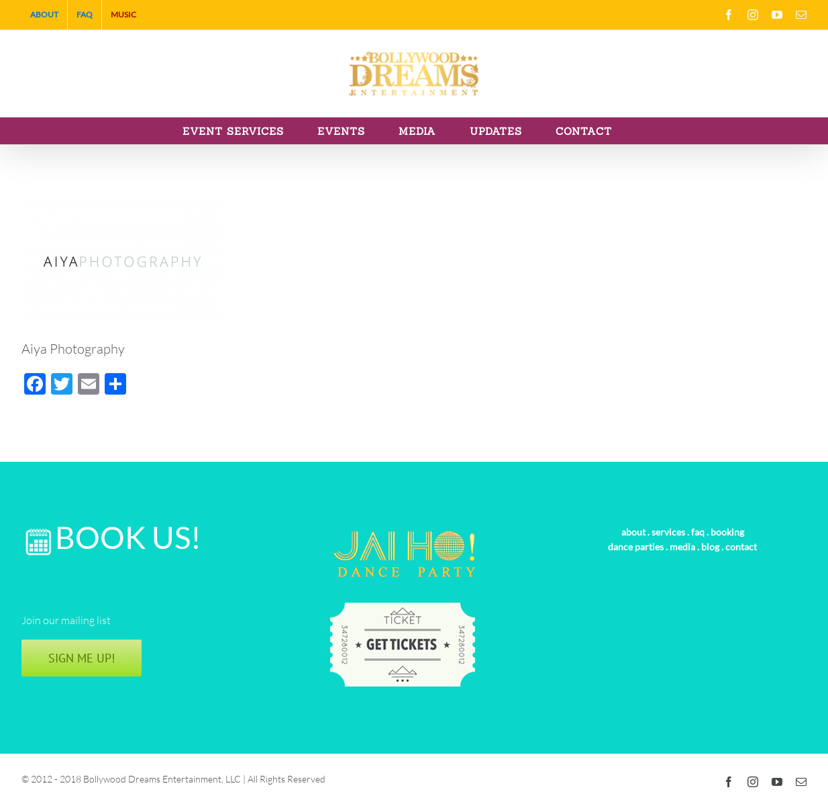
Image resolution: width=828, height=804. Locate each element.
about (633, 532)
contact (741, 546)
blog (710, 546)
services (668, 532)
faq (698, 532)
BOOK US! (128, 537)
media (682, 546)
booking (727, 532)
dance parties (636, 546)
